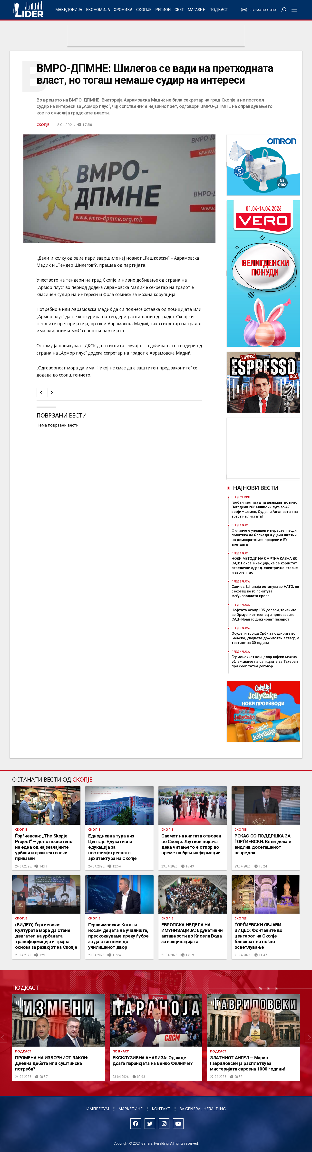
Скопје (143, 9)
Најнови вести (255, 488)
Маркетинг (130, 1108)
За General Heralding (203, 1108)
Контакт (161, 1108)
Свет (179, 9)
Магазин (196, 9)
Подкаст (218, 9)
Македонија (68, 9)
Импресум (97, 1108)
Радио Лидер (28, 10)
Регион (163, 9)
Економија (98, 9)
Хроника (123, 9)
